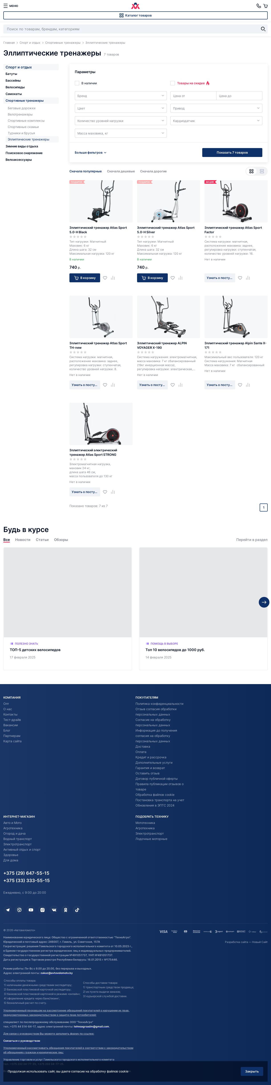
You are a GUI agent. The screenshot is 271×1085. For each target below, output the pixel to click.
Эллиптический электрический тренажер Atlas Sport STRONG (93, 452)
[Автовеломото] (135, 6)
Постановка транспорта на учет (160, 800)
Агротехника (12, 828)
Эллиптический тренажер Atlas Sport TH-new (98, 345)
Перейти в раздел (252, 540)
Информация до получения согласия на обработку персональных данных (156, 735)
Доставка (143, 746)
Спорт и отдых (19, 67)
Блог (6, 730)
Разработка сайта (236, 942)
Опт (6, 703)
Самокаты (14, 94)
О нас (7, 709)
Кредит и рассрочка (151, 757)
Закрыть (252, 1071)
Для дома (10, 860)
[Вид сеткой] (251, 171)
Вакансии (10, 725)
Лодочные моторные (151, 839)
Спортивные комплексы (26, 120)
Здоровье (10, 855)
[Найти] (263, 29)
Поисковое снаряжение (24, 153)
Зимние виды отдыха (22, 146)
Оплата (141, 752)
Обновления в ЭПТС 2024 (155, 805)
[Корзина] (265, 6)
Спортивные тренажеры (25, 100)
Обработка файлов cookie (155, 794)
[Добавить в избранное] (107, 278)
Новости (22, 540)
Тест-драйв (12, 720)
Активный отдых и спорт (21, 849)
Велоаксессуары (19, 159)
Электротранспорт (17, 844)
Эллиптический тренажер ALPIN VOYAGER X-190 (162, 345)
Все (6, 540)
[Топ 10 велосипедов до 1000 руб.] (203, 609)
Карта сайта (12, 741)
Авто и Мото (12, 823)
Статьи (42, 540)
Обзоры (61, 540)
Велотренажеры (20, 114)
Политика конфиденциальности (159, 703)
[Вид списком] (262, 171)
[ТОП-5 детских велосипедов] (68, 609)
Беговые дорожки (21, 108)
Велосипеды (15, 87)
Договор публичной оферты (157, 778)
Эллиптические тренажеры (28, 139)
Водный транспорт (17, 839)
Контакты (10, 714)
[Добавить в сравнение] (114, 278)
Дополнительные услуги (154, 762)
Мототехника (145, 823)
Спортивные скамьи (23, 127)
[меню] (10, 5)
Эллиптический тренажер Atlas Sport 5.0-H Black (98, 230)
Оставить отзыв (148, 773)
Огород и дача (14, 833)
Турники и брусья (21, 133)
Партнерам (11, 736)
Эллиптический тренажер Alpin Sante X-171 (235, 345)
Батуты (11, 74)
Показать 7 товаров (232, 152)
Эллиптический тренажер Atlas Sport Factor (233, 230)
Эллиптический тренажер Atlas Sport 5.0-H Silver (165, 230)
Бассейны (13, 80)
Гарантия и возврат (150, 768)
